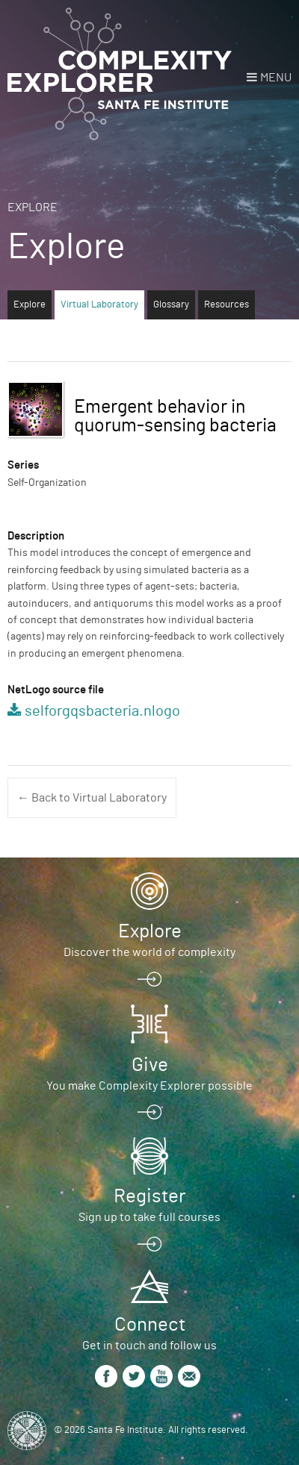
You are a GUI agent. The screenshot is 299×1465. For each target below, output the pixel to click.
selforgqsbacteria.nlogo (102, 711)
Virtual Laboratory (99, 305)
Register (149, 1196)
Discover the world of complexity (149, 952)
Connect (149, 1324)
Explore (32, 207)
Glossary (171, 305)
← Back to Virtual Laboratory (92, 798)
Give (150, 1065)
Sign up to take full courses (149, 1217)
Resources (226, 305)
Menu (276, 78)
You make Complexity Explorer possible (149, 1086)
